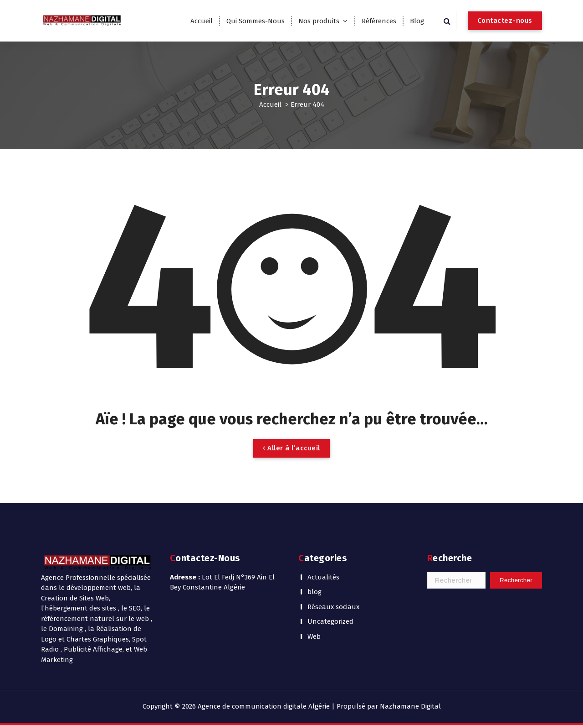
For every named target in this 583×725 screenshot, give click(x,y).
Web (314, 636)
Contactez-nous (504, 20)
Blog (417, 21)
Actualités (323, 577)
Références (379, 21)
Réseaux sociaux (333, 607)
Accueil (201, 21)
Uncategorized (330, 621)
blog (314, 592)
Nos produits (318, 21)
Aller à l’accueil (291, 448)
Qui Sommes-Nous (255, 21)
